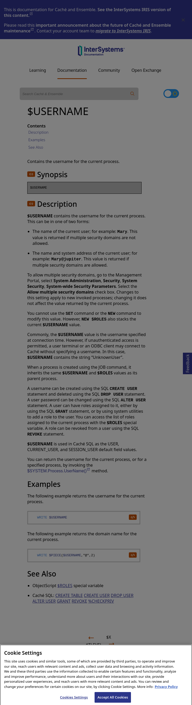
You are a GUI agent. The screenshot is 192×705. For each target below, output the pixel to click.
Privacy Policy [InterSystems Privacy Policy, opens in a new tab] (166, 690)
